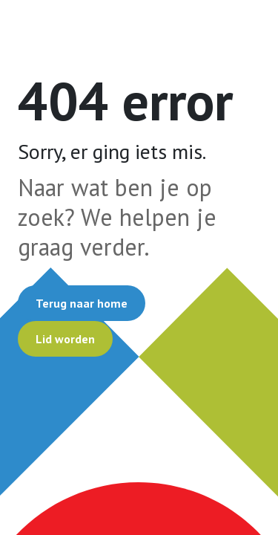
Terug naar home (82, 303)
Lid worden (65, 338)
